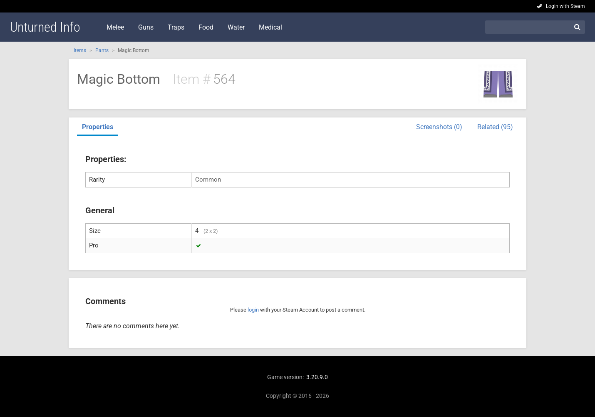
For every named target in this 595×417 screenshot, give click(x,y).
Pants (102, 50)
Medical (270, 27)
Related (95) (495, 127)
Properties (97, 127)
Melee (115, 27)
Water (236, 27)
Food (205, 27)
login (253, 310)
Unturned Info (45, 27)
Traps (176, 27)
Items (80, 50)
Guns (146, 27)
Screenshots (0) (439, 127)
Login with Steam (565, 6)
